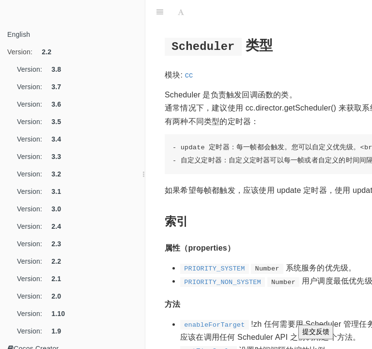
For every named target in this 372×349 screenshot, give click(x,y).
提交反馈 (315, 331)
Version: (33, 52)
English (18, 34)
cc (189, 75)
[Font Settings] (180, 12)
